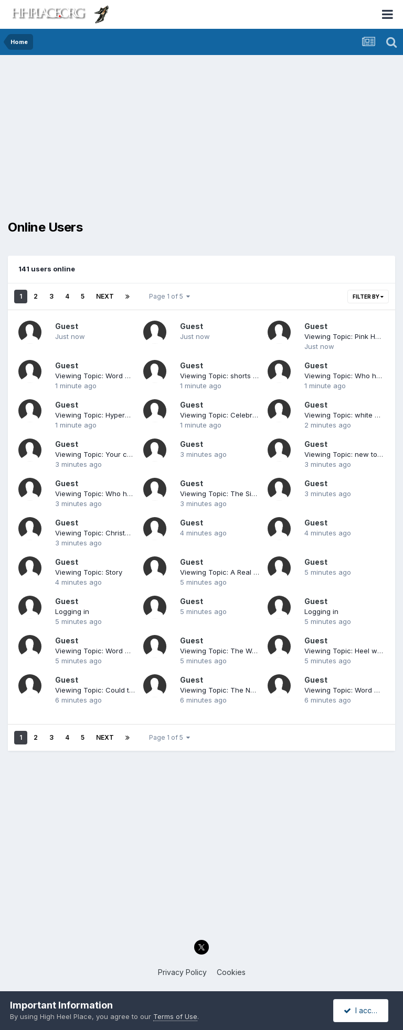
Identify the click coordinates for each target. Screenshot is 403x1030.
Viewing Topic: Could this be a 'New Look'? (126, 690)
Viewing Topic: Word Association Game (120, 375)
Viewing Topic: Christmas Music (107, 533)
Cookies (231, 972)
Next (105, 296)
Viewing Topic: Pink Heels (346, 336)
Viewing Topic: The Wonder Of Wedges (245, 651)
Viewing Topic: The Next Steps (230, 690)
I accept (362, 1010)
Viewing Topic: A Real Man (224, 572)
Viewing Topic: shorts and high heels (241, 375)
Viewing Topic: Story (88, 572)
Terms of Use (175, 1016)
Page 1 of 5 (169, 296)
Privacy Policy (182, 972)
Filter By (368, 296)
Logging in (72, 611)
